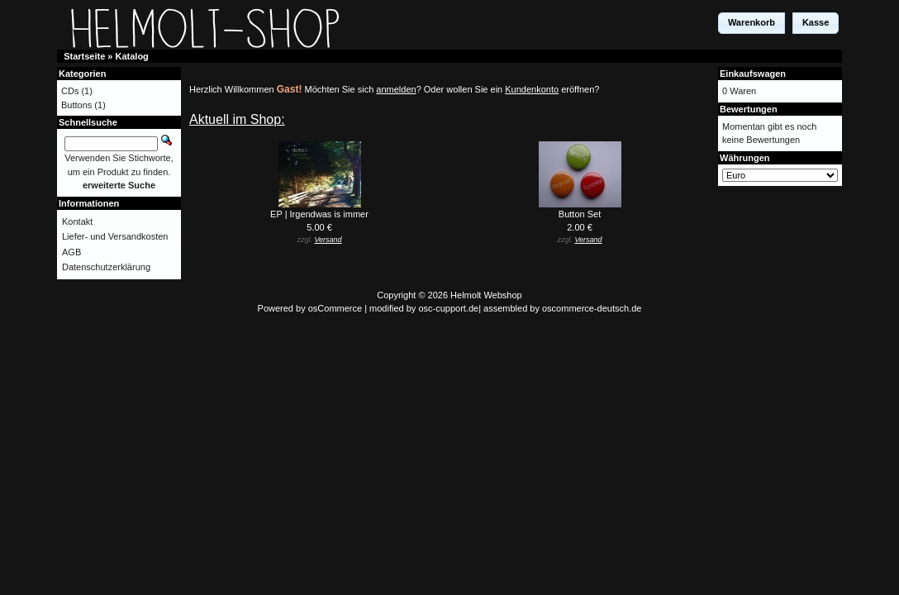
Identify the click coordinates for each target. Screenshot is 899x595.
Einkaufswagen (753, 74)
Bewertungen (749, 109)
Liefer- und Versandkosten (115, 236)
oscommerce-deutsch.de (591, 308)
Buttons (76, 105)
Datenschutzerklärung (106, 267)
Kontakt (77, 221)
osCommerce (335, 308)
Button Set (580, 214)
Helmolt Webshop (486, 295)
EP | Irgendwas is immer (319, 214)
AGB (71, 252)
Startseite (84, 56)
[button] (751, 23)
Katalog (132, 56)
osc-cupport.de (448, 308)
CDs (69, 91)
